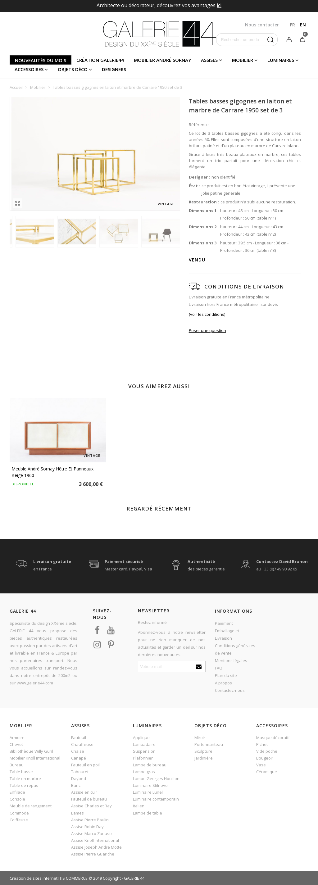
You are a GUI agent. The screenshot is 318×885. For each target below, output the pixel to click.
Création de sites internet (33, 878)
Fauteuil (78, 737)
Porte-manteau (208, 744)
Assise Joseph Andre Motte (96, 847)
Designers (114, 69)
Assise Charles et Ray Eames (91, 809)
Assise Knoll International (95, 840)
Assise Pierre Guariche (92, 854)
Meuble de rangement (31, 806)
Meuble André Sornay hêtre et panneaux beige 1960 (52, 472)
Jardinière (203, 758)
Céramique (266, 771)
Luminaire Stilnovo (150, 785)
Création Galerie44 (100, 60)
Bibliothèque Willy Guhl (31, 751)
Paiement (224, 623)
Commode (19, 813)
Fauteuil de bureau (89, 799)
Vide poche (266, 751)
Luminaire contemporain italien (156, 802)
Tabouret (80, 771)
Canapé (78, 758)
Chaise (77, 751)
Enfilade (17, 792)
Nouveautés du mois (40, 60)
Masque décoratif (273, 737)
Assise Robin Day (87, 826)
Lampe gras (144, 771)
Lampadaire (144, 744)
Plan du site (226, 675)
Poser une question (207, 330)
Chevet (16, 744)
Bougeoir (264, 758)
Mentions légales (231, 660)
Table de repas (24, 785)
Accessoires (29, 69)
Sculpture (203, 751)
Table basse (21, 771)
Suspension (144, 751)
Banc (75, 785)
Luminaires (280, 60)
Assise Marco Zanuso (91, 833)
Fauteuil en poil (85, 765)
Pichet (262, 744)
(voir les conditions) (207, 314)
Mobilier (242, 60)
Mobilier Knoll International (35, 758)
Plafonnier (143, 758)
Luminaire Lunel (148, 792)
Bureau (17, 765)
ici (219, 5)
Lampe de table (147, 813)
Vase (261, 765)
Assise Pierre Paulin (90, 820)
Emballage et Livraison (227, 634)
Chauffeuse (82, 744)
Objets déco (73, 69)
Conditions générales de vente (235, 649)
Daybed (78, 778)
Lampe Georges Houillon (156, 778)
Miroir (199, 737)
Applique (141, 737)
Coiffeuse (19, 820)
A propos (223, 683)
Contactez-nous (230, 690)
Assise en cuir (84, 792)
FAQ (218, 668)
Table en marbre (25, 778)
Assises (209, 60)
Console (17, 799)
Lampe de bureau (149, 765)
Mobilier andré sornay (162, 60)
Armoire (17, 737)
